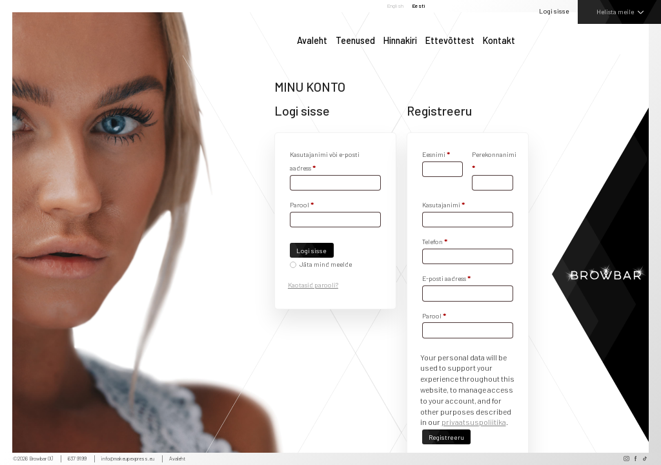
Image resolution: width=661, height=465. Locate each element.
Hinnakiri (400, 41)
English (395, 6)
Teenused (355, 41)
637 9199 (77, 458)
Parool (302, 205)
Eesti (418, 6)
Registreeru (446, 437)
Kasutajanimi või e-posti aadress (325, 161)
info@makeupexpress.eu (127, 458)
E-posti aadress (446, 278)
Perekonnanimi (492, 161)
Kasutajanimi (443, 205)
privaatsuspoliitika (474, 421)
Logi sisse (554, 11)
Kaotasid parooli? (313, 285)
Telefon (434, 241)
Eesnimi (436, 154)
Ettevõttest (449, 41)
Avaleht (312, 41)
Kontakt (499, 41)
